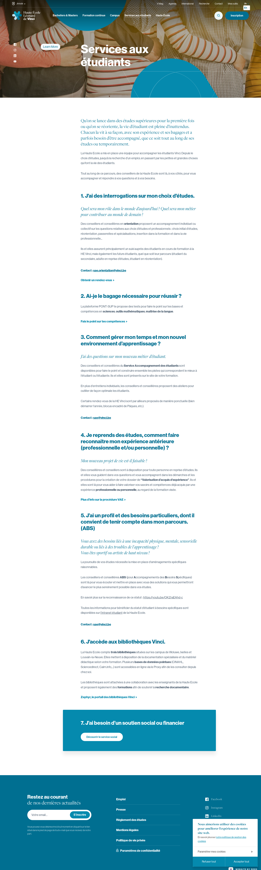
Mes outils (233, 3)
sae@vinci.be (102, 418)
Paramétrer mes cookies (225, 851)
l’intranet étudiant (111, 612)
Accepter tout (241, 861)
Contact (219, 3)
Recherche (204, 3)
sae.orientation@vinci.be (109, 270)
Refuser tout (209, 861)
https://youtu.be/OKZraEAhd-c (163, 597)
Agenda (172, 3)
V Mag (160, 3)
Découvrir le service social (101, 737)
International (188, 3)
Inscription (237, 15)
